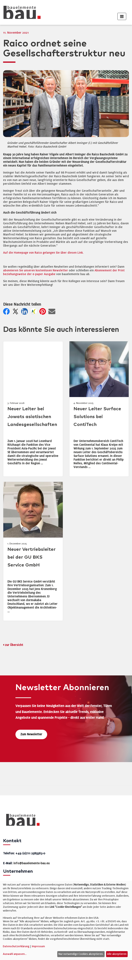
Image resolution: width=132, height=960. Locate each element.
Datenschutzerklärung (16, 946)
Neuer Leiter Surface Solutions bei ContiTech (97, 417)
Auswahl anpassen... (15, 954)
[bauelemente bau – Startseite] (21, 821)
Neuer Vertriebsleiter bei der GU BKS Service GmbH (31, 557)
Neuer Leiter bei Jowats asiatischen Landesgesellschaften (32, 417)
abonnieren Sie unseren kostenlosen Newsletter (35, 270)
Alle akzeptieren (116, 954)
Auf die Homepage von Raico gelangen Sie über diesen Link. (43, 252)
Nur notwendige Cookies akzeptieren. (80, 954)
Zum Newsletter (31, 734)
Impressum (38, 946)
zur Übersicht (14, 645)
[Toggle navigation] (121, 16)
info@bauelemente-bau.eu (31, 863)
